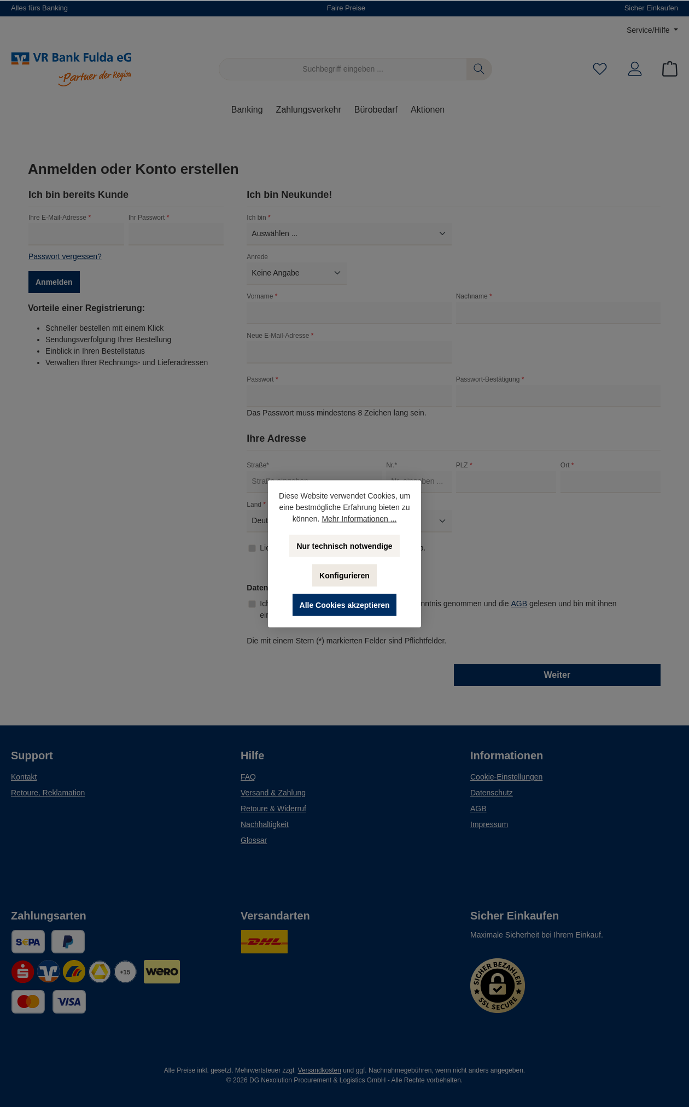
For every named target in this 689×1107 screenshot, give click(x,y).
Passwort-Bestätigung (490, 379)
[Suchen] (479, 69)
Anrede (257, 257)
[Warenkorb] (666, 69)
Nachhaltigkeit (265, 824)
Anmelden (54, 282)
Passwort (262, 379)
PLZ (464, 465)
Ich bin (258, 217)
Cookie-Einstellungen (506, 776)
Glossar (254, 840)
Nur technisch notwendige (344, 545)
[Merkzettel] (600, 69)
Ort (567, 465)
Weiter (557, 675)
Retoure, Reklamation (48, 792)
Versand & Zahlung (273, 792)
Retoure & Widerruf (273, 808)
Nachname (474, 296)
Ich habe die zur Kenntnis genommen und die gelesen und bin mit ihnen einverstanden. (438, 608)
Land (256, 504)
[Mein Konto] (635, 69)
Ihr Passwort (149, 217)
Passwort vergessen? (65, 256)
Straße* (258, 465)
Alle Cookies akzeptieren (345, 604)
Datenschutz (491, 792)
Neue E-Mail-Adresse (280, 335)
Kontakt (24, 776)
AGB (519, 603)
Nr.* (391, 465)
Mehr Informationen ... (359, 518)
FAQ (248, 776)
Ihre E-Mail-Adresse (59, 217)
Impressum (489, 824)
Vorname (262, 296)
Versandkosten (319, 1070)
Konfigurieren (344, 575)
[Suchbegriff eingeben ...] (343, 69)
